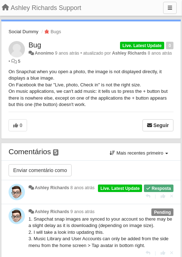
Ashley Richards (129, 53)
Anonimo (44, 53)
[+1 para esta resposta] (163, 196)
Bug (34, 45)
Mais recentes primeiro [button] (139, 153)
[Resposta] (148, 196)
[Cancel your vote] (171, 196)
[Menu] (170, 8)
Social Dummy (23, 31)
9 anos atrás (83, 211)
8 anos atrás (83, 187)
